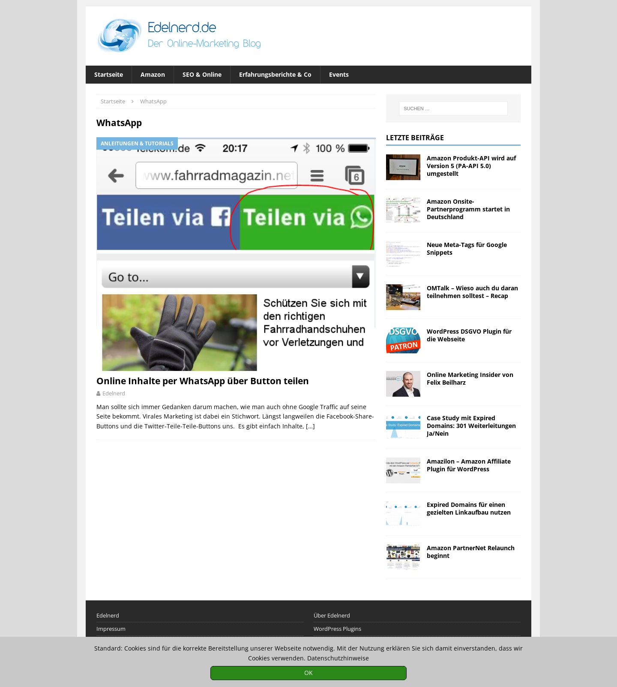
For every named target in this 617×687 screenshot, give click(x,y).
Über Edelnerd (332, 615)
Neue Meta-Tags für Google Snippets (467, 248)
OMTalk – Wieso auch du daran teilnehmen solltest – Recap (472, 292)
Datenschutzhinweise (338, 658)
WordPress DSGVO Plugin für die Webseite (469, 335)
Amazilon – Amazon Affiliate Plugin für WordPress (469, 465)
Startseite (108, 74)
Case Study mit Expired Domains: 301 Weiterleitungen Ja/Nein (471, 425)
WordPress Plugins (337, 629)
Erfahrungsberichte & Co (275, 74)
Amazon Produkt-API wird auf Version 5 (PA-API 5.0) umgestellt (471, 166)
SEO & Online (202, 74)
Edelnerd (113, 393)
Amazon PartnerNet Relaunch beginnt (471, 552)
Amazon (153, 74)
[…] (310, 426)
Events (339, 74)
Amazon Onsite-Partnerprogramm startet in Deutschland (468, 209)
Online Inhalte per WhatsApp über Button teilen (202, 381)
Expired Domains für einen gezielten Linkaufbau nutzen (469, 508)
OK (308, 673)
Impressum (111, 629)
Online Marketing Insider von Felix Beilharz (470, 378)
